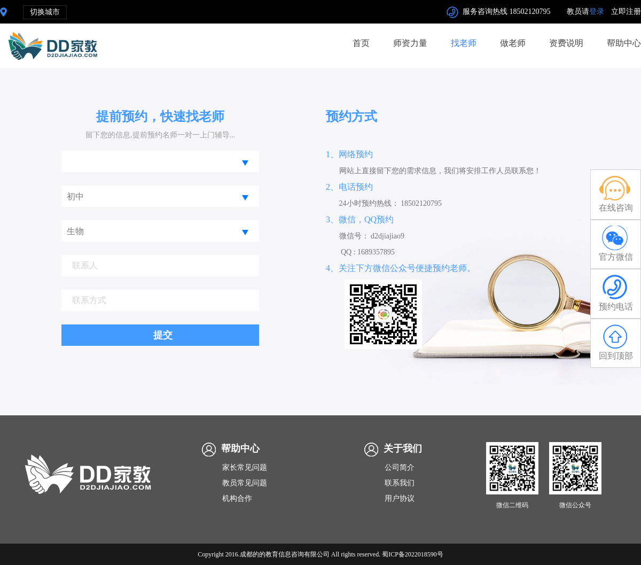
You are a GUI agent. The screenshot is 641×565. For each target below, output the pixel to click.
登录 (596, 11)
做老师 (513, 43)
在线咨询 (615, 193)
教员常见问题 (244, 483)
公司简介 (400, 467)
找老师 (463, 43)
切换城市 (45, 12)
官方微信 (615, 243)
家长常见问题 (244, 467)
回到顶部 (615, 342)
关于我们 (403, 448)
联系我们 (400, 483)
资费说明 (566, 43)
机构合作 (237, 498)
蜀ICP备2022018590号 (412, 554)
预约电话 (615, 293)
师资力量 (410, 43)
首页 (361, 43)
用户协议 (400, 498)
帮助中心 (624, 43)
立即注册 (626, 11)
